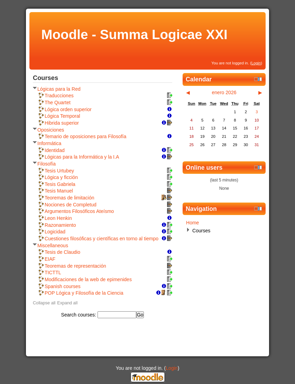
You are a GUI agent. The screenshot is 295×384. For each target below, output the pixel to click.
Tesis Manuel (59, 191)
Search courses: (79, 315)
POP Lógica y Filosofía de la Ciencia (84, 293)
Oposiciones (50, 130)
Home (192, 222)
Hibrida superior (62, 123)
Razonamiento (60, 225)
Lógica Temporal (62, 116)
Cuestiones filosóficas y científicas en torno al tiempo (101, 238)
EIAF (50, 259)
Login (256, 63)
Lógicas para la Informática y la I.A (82, 157)
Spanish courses (63, 286)
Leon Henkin (58, 218)
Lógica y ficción (61, 177)
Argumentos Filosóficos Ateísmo (79, 211)
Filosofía (46, 164)
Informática (49, 143)
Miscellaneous (52, 245)
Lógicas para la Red (59, 89)
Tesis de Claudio (62, 252)
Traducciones (59, 95)
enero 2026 (224, 92)
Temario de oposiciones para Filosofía (85, 136)
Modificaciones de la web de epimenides (88, 279)
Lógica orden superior (68, 109)
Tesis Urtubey (59, 170)
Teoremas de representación (75, 266)
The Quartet (58, 102)
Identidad (55, 150)
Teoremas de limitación (69, 197)
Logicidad (55, 231)
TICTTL (53, 272)
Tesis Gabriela (60, 184)
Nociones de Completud (70, 204)
